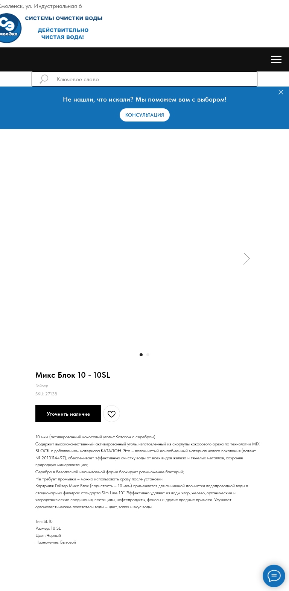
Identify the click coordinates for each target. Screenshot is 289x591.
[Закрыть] (281, 92)
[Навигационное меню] (276, 59)
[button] (145, 115)
